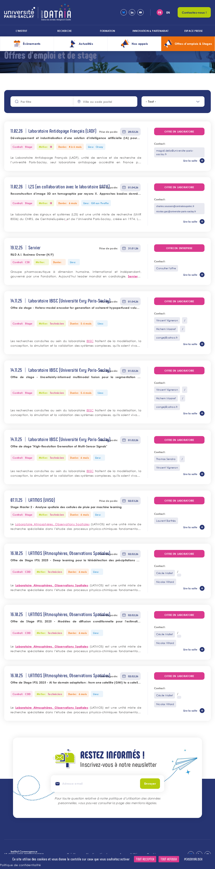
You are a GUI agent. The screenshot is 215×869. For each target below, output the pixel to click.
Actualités (86, 43)
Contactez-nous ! (194, 12)
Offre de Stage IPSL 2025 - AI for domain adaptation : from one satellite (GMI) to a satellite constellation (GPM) (75, 683)
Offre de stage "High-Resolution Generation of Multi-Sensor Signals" (58, 446)
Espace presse (193, 30)
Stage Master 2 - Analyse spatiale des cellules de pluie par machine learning (66, 507)
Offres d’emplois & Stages (193, 43)
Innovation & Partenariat (150, 30)
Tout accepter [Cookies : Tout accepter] (145, 859)
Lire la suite (190, 160)
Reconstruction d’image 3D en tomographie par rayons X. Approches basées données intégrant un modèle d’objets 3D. (75, 194)
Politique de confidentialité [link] (20, 865)
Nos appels (140, 43)
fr (159, 12)
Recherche (64, 30)
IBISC (90, 341)
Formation (107, 30)
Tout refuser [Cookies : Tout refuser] (169, 859)
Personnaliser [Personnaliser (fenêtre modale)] (193, 859)
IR (51, 146)
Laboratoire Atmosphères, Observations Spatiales (52, 524)
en (168, 12)
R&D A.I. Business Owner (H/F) (32, 254)
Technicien (57, 323)
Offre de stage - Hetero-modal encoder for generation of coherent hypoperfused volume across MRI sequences (75, 308)
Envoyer (150, 783)
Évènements (32, 43)
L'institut (21, 30)
